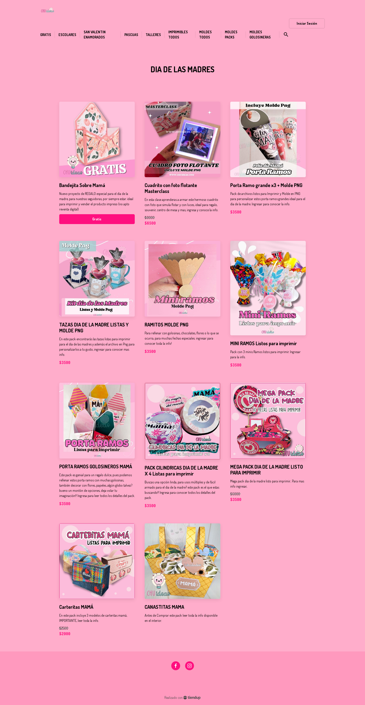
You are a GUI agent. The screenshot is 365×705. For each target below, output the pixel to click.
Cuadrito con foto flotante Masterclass (171, 188)
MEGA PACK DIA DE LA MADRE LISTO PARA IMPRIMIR (266, 470)
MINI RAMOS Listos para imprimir (263, 343)
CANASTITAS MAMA (164, 607)
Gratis (96, 219)
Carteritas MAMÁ (76, 607)
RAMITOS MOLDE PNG (166, 324)
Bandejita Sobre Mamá (82, 185)
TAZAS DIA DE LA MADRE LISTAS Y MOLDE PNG (94, 327)
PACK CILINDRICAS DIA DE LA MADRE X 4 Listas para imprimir (181, 470)
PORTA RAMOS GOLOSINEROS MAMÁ (95, 466)
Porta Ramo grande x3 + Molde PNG (266, 185)
